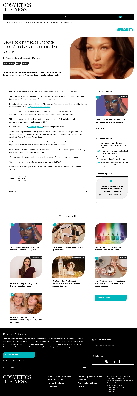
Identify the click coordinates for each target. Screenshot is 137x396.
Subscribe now (103, 298)
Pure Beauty (29, 17)
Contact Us (53, 386)
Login (127, 17)
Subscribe (115, 17)
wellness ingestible (35, 127)
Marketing (25, 63)
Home (7, 17)
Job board (40, 17)
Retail (18, 63)
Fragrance (124, 96)
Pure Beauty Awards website (90, 377)
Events (49, 17)
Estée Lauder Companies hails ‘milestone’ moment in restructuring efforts (113, 145)
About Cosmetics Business (59, 377)
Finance (123, 224)
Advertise (81, 380)
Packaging (123, 257)
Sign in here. (21, 360)
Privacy (80, 386)
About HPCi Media (55, 380)
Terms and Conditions (87, 383)
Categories (16, 17)
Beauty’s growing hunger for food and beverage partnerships (114, 152)
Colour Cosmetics (8, 63)
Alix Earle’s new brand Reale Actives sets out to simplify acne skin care (113, 158)
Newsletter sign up (56, 383)
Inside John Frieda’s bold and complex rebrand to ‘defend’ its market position (114, 165)
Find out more (9, 367)
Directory (58, 17)
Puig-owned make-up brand (39, 107)
